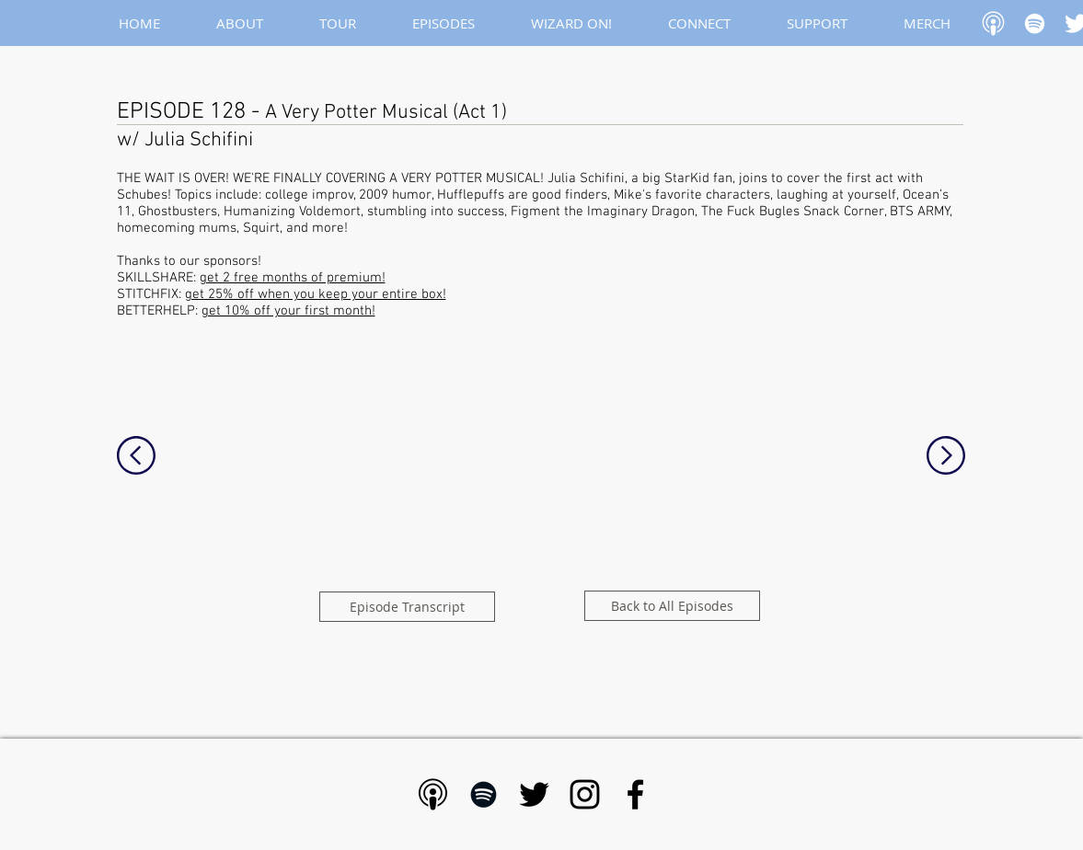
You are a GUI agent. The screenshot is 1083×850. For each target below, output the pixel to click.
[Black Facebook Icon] (635, 794)
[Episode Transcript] (407, 607)
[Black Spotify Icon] (483, 794)
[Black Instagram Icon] (585, 794)
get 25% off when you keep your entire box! (315, 294)
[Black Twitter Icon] (534, 794)
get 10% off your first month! (288, 311)
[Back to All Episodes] (672, 606)
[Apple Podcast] (993, 23)
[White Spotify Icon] (1035, 23)
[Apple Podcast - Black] (433, 794)
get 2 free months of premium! (293, 278)
